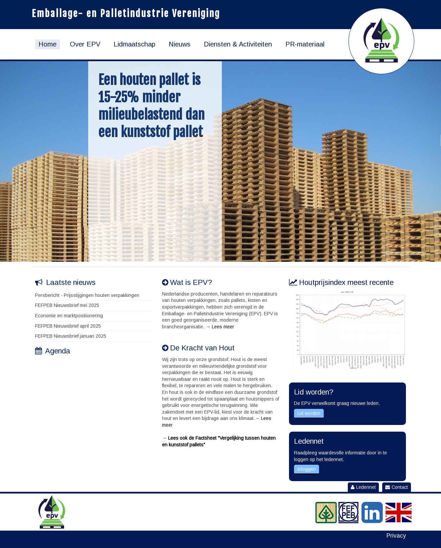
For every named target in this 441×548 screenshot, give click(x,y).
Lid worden (308, 413)
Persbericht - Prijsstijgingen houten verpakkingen (87, 295)
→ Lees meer (220, 326)
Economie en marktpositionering (69, 315)
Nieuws (179, 44)
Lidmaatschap (134, 44)
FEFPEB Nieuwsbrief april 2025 (68, 326)
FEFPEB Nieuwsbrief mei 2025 (67, 305)
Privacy (396, 536)
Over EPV (85, 44)
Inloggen (306, 469)
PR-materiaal (304, 44)
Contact (396, 487)
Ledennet (363, 487)
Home (47, 44)
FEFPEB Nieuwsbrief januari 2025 (70, 336)
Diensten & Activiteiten (238, 44)
